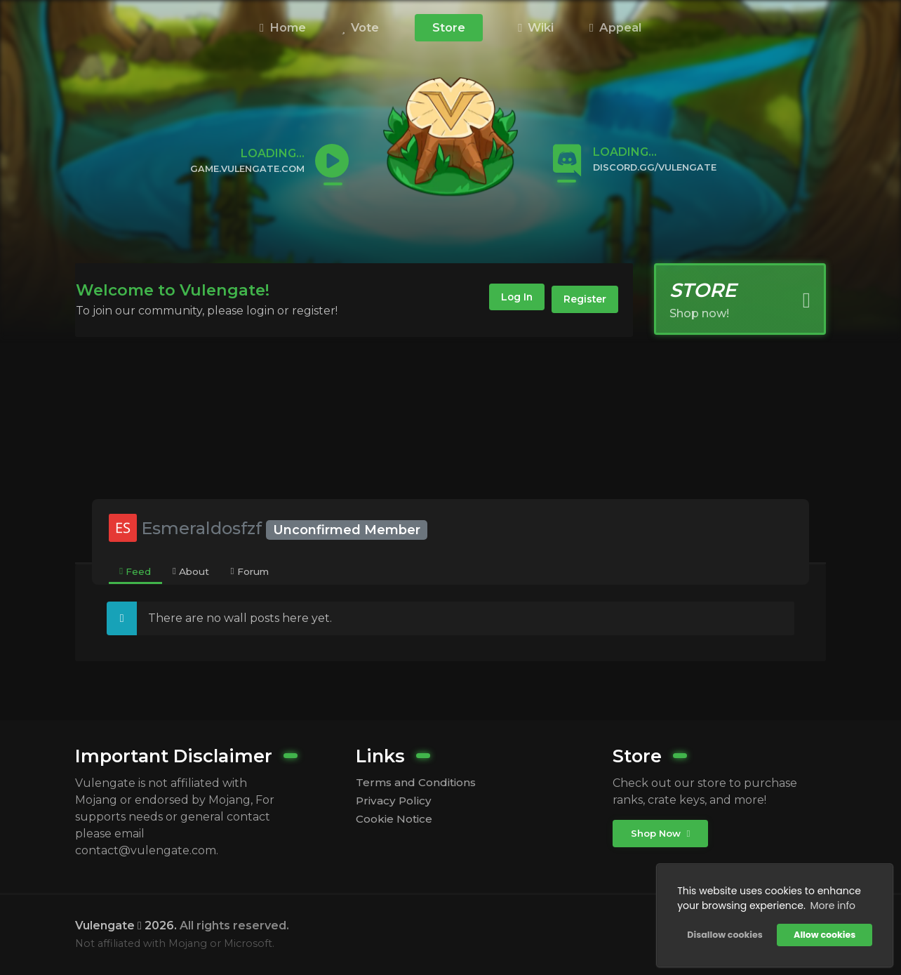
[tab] (136, 572)
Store (448, 27)
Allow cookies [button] (823, 933)
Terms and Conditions (419, 783)
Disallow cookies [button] (723, 933)
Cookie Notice (396, 821)
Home (283, 27)
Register (582, 299)
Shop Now (662, 834)
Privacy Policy (395, 802)
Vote (361, 27)
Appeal (615, 27)
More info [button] (831, 904)
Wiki (536, 27)
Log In (506, 299)
